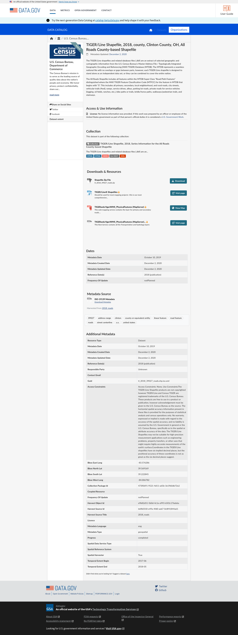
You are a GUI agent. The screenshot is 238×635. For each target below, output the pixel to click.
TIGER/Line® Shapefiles (106, 192)
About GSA (51, 616)
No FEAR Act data (93, 620)
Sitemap (89, 593)
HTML (89, 156)
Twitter (54, 109)
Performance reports (170, 616)
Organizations (179, 29)
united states (129, 322)
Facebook (55, 114)
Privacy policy (166, 620)
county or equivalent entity (137, 318)
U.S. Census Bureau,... (76, 38)
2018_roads (107, 308)
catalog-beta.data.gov (107, 20)
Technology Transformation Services (114, 609)
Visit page (178, 193)
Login (117, 593)
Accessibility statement (58, 620)
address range (104, 318)
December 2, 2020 (118, 54)
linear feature (160, 318)
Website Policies (76, 593)
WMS (105, 156)
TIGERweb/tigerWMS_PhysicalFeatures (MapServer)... (120, 221)
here (128, 574)
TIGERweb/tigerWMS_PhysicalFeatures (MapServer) (120, 207)
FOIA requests (91, 616)
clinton (118, 318)
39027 (91, 318)
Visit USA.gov (114, 628)
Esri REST (114, 156)
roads (90, 322)
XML (123, 156)
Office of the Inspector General (137, 616)
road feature (176, 318)
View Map (178, 208)
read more (54, 94)
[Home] (25, 10)
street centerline (104, 322)
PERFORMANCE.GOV (103, 593)
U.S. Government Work (173, 117)
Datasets (162, 30)
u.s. (117, 322)
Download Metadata (103, 302)
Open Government (60, 593)
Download (178, 181)
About (47, 593)
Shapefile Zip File (103, 180)
